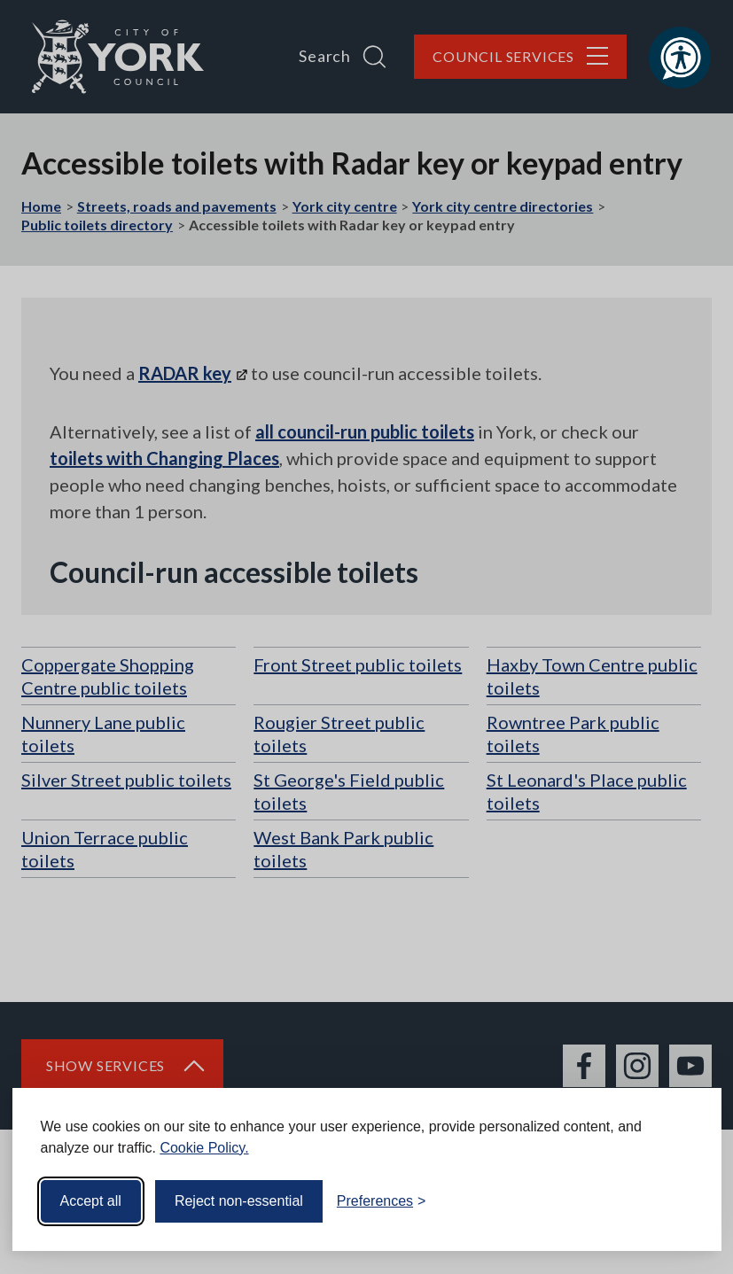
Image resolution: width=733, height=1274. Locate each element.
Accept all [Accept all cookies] (90, 1200)
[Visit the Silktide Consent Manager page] (682, 1201)
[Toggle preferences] (381, 1201)
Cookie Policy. (204, 1147)
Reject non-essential (239, 1200)
